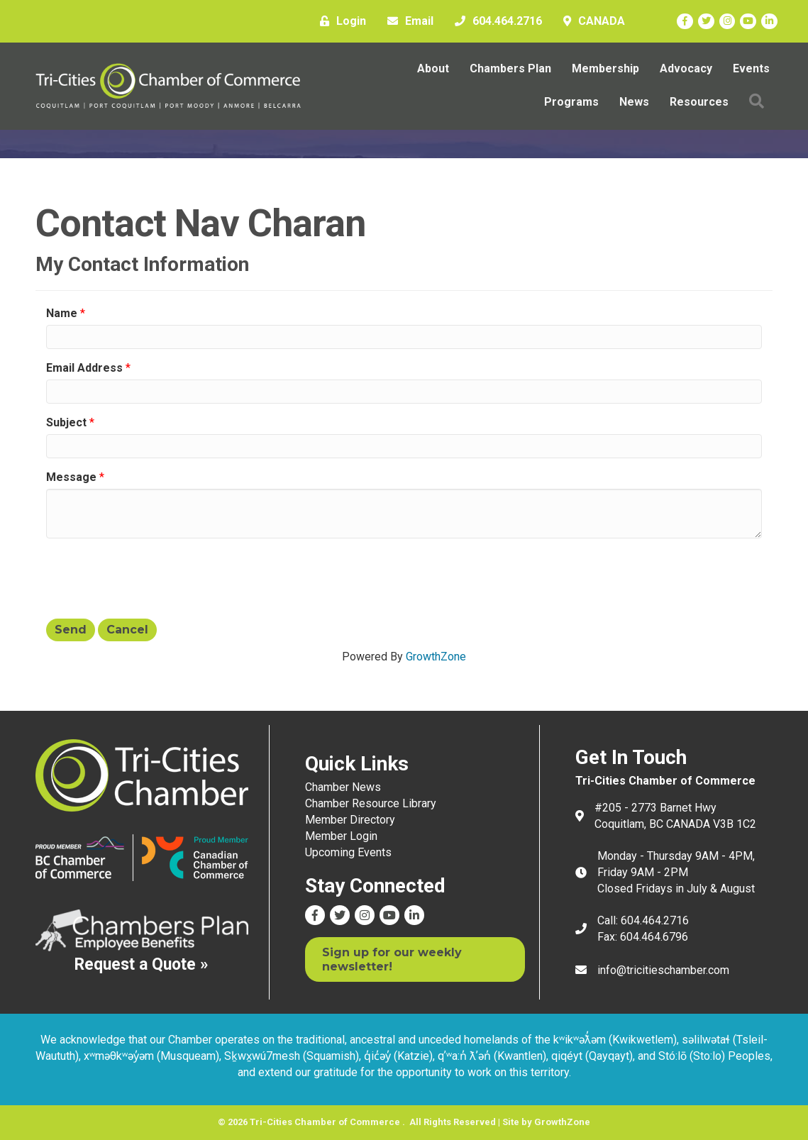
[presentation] (154, 576)
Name (61, 313)
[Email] (406, 21)
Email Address (84, 368)
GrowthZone (436, 656)
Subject (66, 422)
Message (71, 477)
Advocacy (686, 68)
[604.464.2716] (495, 21)
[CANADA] (590, 21)
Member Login (341, 836)
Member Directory (350, 819)
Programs (571, 102)
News (634, 102)
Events (751, 68)
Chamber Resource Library (370, 803)
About (433, 68)
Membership (605, 68)
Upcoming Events (348, 852)
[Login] (339, 21)
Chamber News (343, 787)
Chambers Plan (510, 68)
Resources (699, 102)
